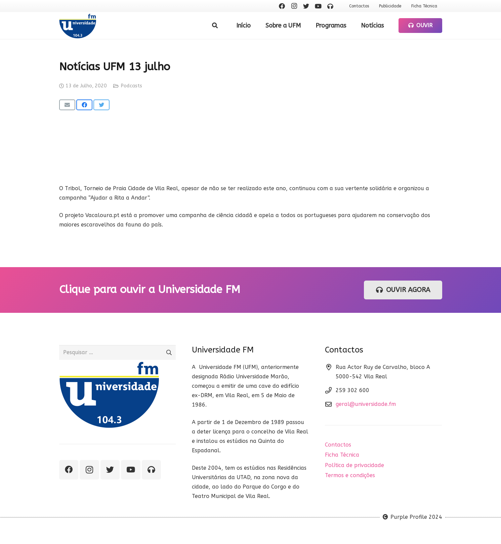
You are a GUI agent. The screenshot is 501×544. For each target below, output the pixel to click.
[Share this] (84, 104)
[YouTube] (318, 6)
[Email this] (67, 104)
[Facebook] (282, 6)
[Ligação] (77, 25)
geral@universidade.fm (366, 404)
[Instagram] (294, 6)
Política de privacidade (354, 465)
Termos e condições (350, 475)
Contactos (338, 445)
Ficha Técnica (342, 455)
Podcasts (131, 86)
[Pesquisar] (215, 25)
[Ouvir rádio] (330, 6)
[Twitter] (306, 6)
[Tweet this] (101, 104)
